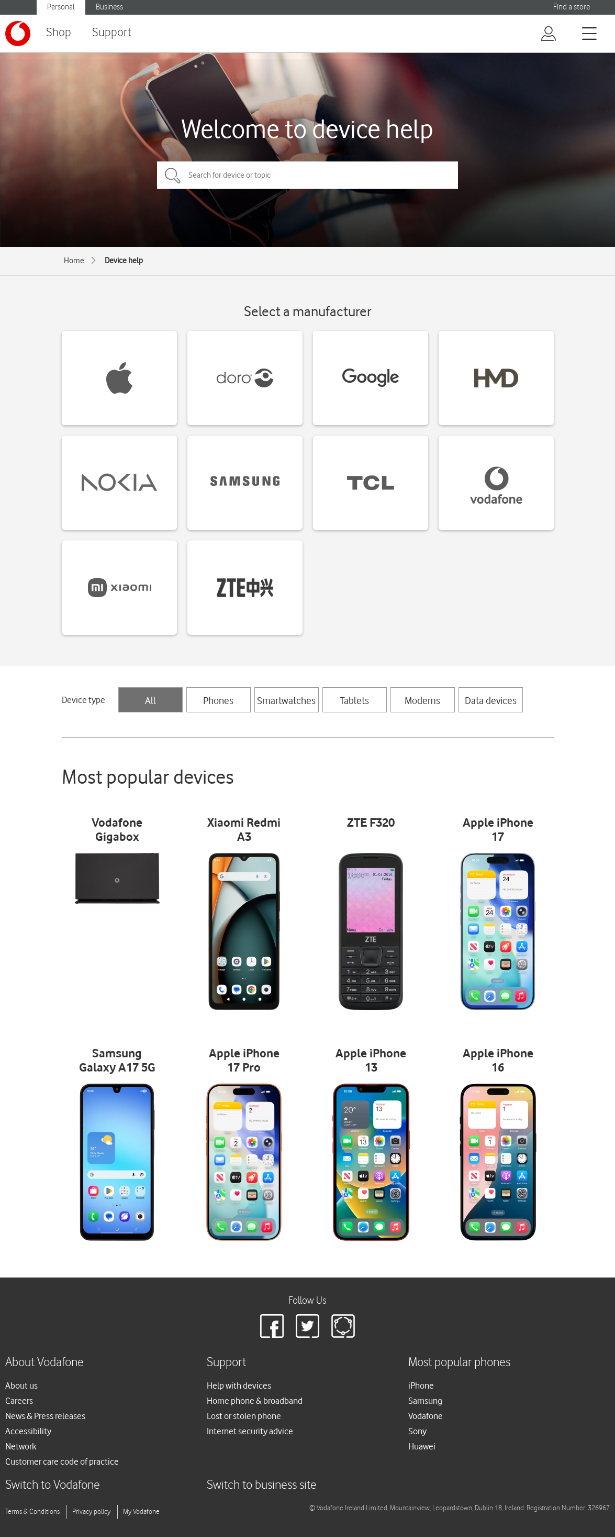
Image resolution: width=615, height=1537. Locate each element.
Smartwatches (286, 700)
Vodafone (425, 1416)
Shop (58, 32)
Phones (218, 700)
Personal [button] (61, 7)
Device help (124, 260)
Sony (417, 1431)
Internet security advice (250, 1431)
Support (111, 32)
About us (21, 1385)
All (150, 700)
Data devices (491, 700)
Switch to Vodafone (52, 1485)
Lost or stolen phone (244, 1416)
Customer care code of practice (62, 1461)
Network (20, 1446)
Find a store (571, 7)
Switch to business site (262, 1485)
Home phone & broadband (255, 1400)
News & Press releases (45, 1416)
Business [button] (109, 7)
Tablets (354, 700)
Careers (19, 1400)
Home (74, 260)
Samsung (425, 1400)
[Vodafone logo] (17, 33)
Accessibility (28, 1431)
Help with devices (239, 1385)
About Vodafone (44, 1362)
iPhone (421, 1385)
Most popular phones (459, 1362)
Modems (422, 700)
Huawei (421, 1446)
